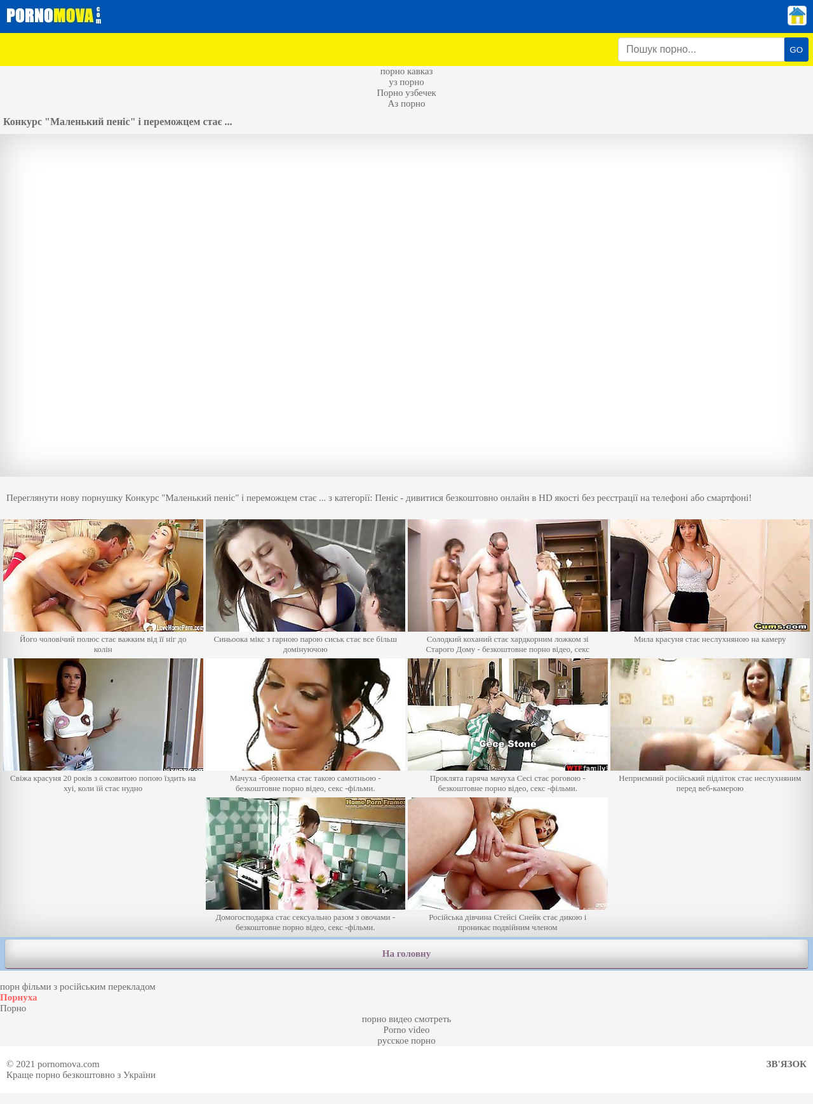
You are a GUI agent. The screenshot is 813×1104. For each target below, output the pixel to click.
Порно (13, 1008)
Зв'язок (787, 1064)
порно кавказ (406, 71)
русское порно (406, 1040)
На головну (406, 953)
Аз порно (406, 103)
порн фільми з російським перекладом (78, 986)
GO (796, 50)
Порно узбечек (406, 93)
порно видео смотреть (407, 1019)
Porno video (407, 1030)
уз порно (406, 82)
